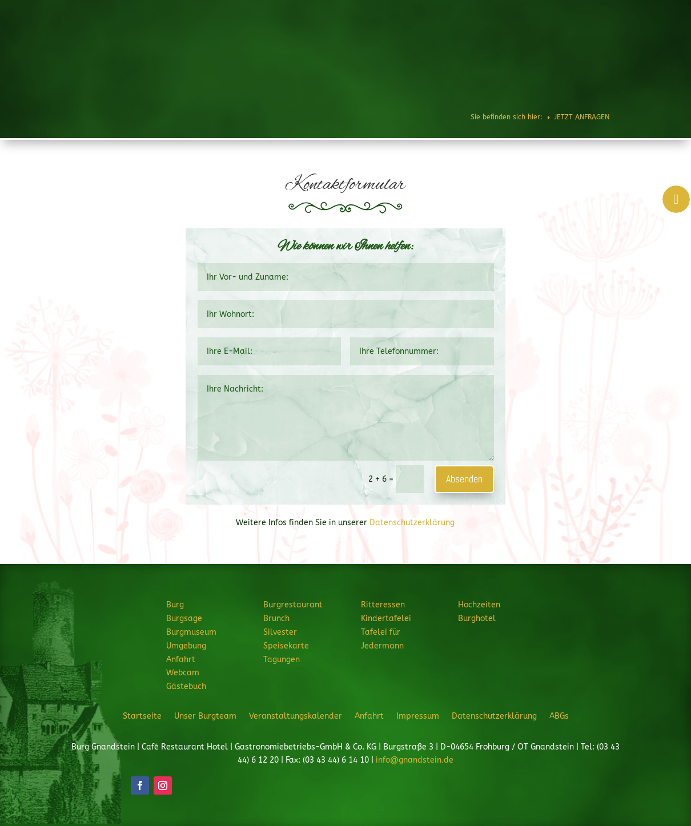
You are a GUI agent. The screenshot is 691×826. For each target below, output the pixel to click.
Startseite (142, 715)
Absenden (464, 478)
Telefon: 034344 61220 (635, 12)
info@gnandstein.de (414, 760)
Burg (312, 42)
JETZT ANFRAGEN (608, 81)
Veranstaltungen (536, 81)
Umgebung (186, 646)
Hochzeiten (572, 42)
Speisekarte (286, 646)
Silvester (280, 632)
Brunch (276, 618)
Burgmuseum (191, 632)
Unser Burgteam (205, 715)
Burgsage (184, 618)
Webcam (182, 673)
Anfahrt (180, 659)
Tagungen (281, 659)
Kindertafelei (386, 618)
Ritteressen (439, 42)
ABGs (559, 715)
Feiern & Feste (505, 42)
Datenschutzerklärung (412, 522)
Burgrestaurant (369, 42)
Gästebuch (186, 686)
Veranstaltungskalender (295, 715)
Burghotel (622, 42)
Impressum (417, 715)
